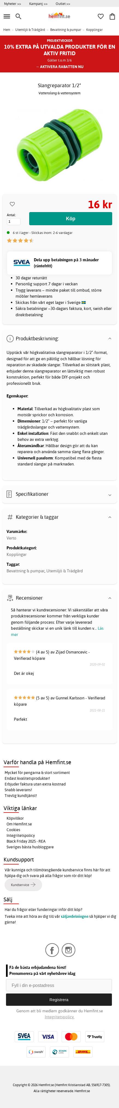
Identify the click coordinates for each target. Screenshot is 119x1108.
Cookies (13, 829)
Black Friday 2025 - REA (26, 841)
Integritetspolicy (21, 835)
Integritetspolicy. (60, 1016)
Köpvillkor (15, 818)
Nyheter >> (12, 3)
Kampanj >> (38, 3)
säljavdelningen (74, 916)
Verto (11, 538)
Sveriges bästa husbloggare (30, 847)
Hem (6, 30)
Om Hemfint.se (19, 824)
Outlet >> (63, 3)
